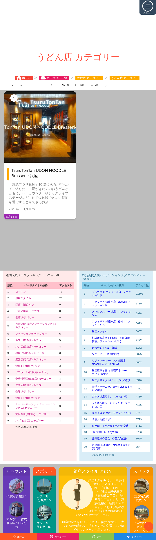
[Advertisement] (78, 25)
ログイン (20, 291)
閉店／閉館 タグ (24, 304)
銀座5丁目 (11, 216)
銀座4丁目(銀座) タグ (27, 365)
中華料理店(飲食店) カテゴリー (33, 378)
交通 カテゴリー (24, 391)
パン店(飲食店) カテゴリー (30, 346)
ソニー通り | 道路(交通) (105, 354)
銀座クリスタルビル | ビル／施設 (111, 380)
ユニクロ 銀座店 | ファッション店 (111, 412)
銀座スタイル (23, 298)
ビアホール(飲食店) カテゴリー (33, 372)
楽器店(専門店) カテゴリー (30, 359)
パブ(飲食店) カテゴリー (29, 420)
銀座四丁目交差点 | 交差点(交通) (110, 425)
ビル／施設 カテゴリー (28, 311)
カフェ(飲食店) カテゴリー (30, 340)
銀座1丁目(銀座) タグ (27, 397)
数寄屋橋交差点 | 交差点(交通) (109, 438)
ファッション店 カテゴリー (31, 333)
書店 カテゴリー (24, 317)
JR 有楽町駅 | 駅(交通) (105, 432)
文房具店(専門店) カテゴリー (32, 414)
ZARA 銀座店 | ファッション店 (109, 396)
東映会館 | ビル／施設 (104, 347)
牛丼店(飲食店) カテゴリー (30, 385)
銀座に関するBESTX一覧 (30, 353)
